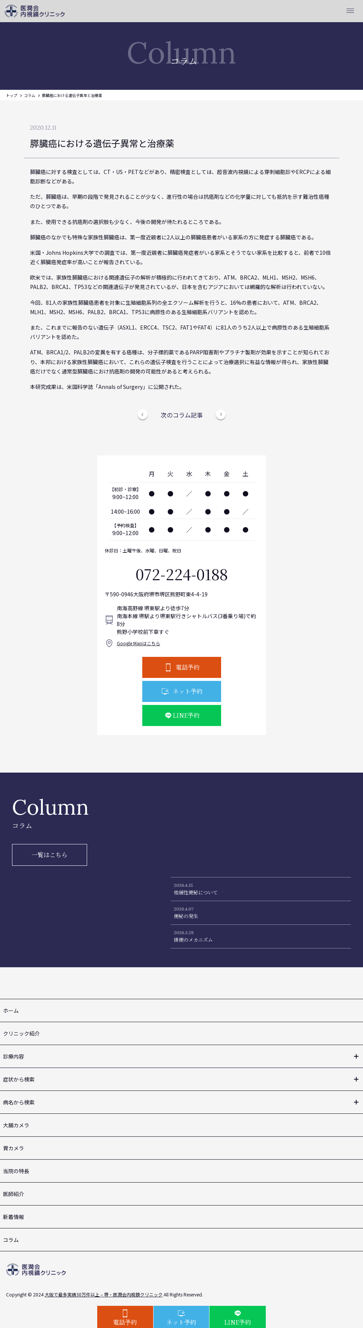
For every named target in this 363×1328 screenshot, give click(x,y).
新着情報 (13, 1217)
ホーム (11, 1010)
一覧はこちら (50, 854)
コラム (29, 95)
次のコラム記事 (182, 414)
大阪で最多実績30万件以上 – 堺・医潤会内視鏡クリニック (104, 1294)
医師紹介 (13, 1194)
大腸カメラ (16, 1125)
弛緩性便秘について (196, 892)
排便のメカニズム (193, 939)
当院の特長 (16, 1171)
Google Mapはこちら (138, 643)
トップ (11, 95)
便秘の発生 (186, 916)
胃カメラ (13, 1148)
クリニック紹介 (21, 1033)
